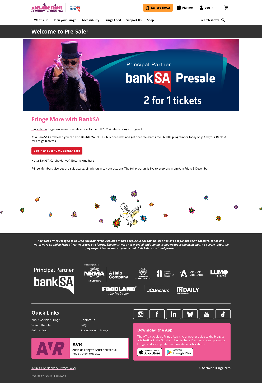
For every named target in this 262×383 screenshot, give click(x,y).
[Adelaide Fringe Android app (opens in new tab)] (179, 352)
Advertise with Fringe (94, 330)
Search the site (41, 325)
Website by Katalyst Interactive (48, 375)
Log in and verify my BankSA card (57, 151)
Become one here (82, 160)
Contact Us (88, 320)
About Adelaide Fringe (45, 320)
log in (98, 168)
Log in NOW (39, 129)
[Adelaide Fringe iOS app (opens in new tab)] (149, 352)
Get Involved (39, 330)
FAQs (84, 325)
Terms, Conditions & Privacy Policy (53, 368)
